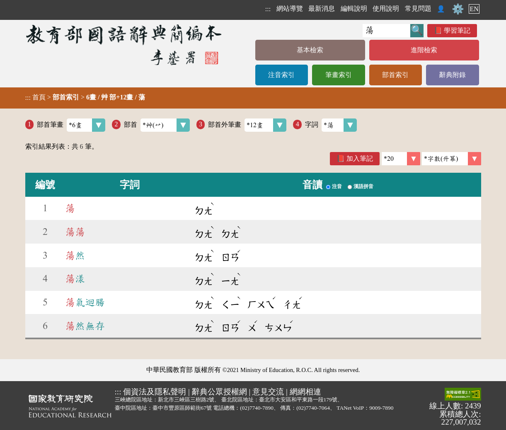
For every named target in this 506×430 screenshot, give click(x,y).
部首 (157, 125)
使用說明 (386, 8)
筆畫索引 (338, 74)
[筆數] (401, 158)
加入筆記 (359, 158)
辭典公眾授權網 (219, 391)
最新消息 (321, 8)
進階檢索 (424, 49)
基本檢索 (310, 49)
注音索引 (281, 74)
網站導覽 (289, 8)
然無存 (85, 326)
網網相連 (305, 391)
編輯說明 (354, 8)
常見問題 (418, 8)
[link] (451, 158)
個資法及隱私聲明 (154, 391)
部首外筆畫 (247, 125)
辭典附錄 (452, 74)
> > (85, 97)
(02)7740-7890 (257, 408)
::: (268, 8)
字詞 (331, 125)
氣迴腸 (85, 302)
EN (474, 8)
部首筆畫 (71, 125)
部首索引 (395, 74)
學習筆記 (457, 30)
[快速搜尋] (386, 30)
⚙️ (458, 9)
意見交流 (268, 391)
